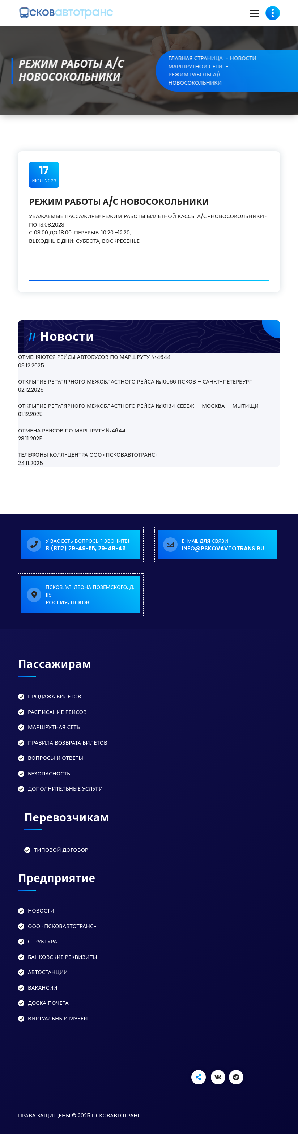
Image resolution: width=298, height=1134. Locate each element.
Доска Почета (48, 1003)
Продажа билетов (54, 696)
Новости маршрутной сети (224, 62)
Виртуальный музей (58, 1018)
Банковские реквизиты (62, 957)
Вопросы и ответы (55, 758)
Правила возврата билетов (67, 742)
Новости (41, 910)
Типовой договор (61, 850)
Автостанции (48, 972)
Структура (42, 941)
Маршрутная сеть (54, 727)
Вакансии (43, 987)
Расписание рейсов (57, 712)
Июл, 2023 (44, 174)
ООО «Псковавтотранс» (62, 926)
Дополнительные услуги (65, 788)
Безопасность (49, 773)
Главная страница (207, 58)
